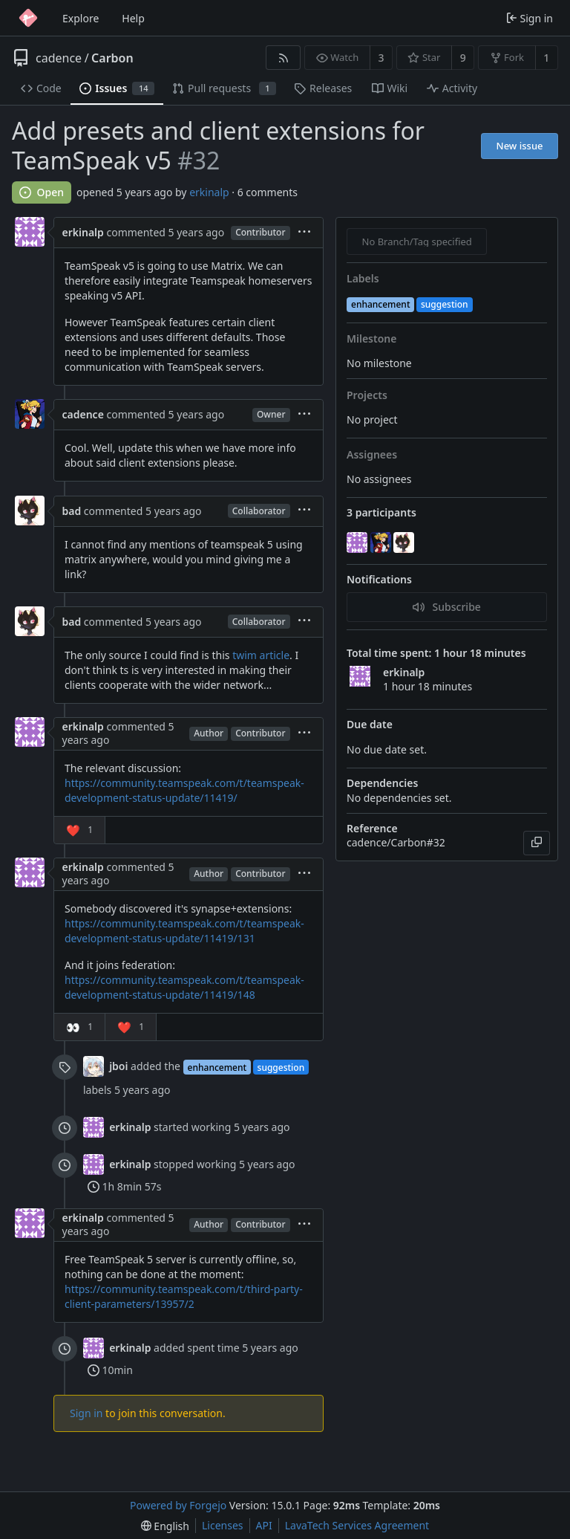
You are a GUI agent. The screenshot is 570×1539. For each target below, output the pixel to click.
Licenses (222, 1525)
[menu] (304, 233)
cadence (59, 58)
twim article (260, 655)
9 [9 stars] (463, 58)
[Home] (28, 17)
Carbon (112, 58)
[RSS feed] (283, 57)
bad (72, 511)
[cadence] (382, 542)
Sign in (86, 1413)
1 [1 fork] (546, 58)
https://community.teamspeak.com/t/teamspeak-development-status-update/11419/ (184, 790)
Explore (80, 18)
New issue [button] (520, 145)
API (264, 1525)
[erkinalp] (358, 542)
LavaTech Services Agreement (357, 1525)
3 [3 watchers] (381, 58)
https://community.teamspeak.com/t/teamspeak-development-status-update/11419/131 (184, 930)
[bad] (405, 542)
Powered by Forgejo (178, 1505)
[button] (79, 830)
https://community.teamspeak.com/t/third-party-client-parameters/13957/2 (184, 1296)
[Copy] (536, 843)
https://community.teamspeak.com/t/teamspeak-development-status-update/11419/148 (184, 987)
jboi (118, 1066)
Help (133, 18)
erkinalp (209, 192)
